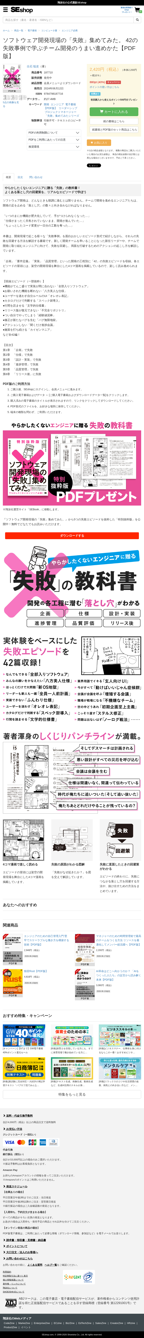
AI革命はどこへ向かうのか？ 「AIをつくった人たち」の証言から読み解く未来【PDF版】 (118, 975)
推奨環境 (34, 146)
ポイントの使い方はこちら (104, 87)
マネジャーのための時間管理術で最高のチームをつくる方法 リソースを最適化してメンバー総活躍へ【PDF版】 (118, 940)
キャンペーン (113, 82)
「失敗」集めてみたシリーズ (62, 115)
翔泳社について (10, 1288)
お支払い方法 (12, 1128)
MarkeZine (24, 1323)
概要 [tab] (8, 177)
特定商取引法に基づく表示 (15, 1276)
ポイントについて (15, 1246)
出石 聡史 (33, 66)
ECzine (58, 1323)
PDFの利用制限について (43, 132)
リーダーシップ (68, 108)
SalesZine (100, 1323)
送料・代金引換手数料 (18, 1115)
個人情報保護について (13, 1280)
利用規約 (7, 1272)
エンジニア (57, 104)
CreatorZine (116, 1323)
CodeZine (9, 1323)
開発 (46, 104)
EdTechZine (84, 1323)
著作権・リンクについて (14, 1284)
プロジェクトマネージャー (60, 111)
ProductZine (10, 1327)
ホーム (6, 30)
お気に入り (99, 142)
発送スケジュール (15, 1186)
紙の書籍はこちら (114, 121)
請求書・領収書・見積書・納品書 (24, 1240)
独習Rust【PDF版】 (36, 971)
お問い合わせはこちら (18, 1258)
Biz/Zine (70, 1323)
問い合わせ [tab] (36, 177)
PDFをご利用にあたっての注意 (47, 139)
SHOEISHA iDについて (13, 1292)
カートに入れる (114, 112)
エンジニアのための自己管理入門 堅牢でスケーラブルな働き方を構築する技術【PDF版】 (46, 940)
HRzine (131, 1323)
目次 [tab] (20, 177)
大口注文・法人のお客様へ (20, 1252)
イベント (26, 1327)
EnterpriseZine (42, 1323)
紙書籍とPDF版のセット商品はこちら (114, 129)
